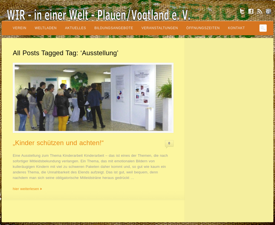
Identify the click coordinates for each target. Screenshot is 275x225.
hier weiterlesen (26, 189)
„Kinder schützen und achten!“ (58, 142)
